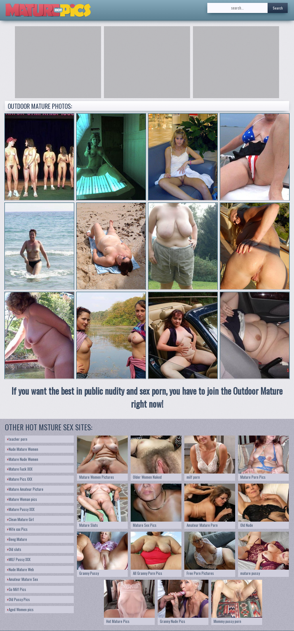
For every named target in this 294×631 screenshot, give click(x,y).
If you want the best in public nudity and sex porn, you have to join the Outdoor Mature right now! (147, 397)
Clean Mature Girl (20, 519)
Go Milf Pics (16, 589)
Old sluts (14, 549)
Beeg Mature (17, 539)
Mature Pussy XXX (20, 509)
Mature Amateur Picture (25, 489)
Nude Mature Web (20, 569)
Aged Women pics (20, 609)
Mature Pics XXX (19, 479)
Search (278, 7)
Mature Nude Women (22, 459)
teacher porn (17, 439)
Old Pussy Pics (18, 599)
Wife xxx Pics (17, 529)
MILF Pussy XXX (18, 559)
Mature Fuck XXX (19, 469)
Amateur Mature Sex (22, 579)
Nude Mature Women (22, 449)
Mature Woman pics (22, 499)
